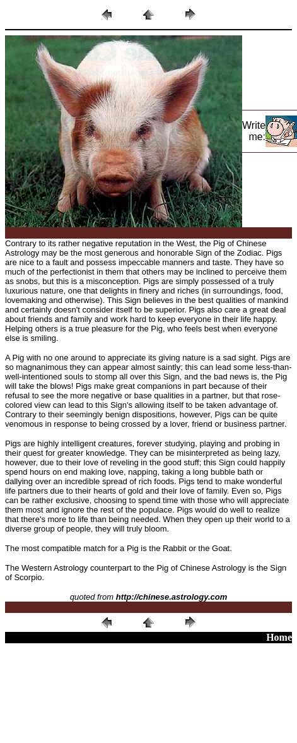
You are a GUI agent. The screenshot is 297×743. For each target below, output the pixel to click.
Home (279, 637)
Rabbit (175, 548)
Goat (221, 548)
